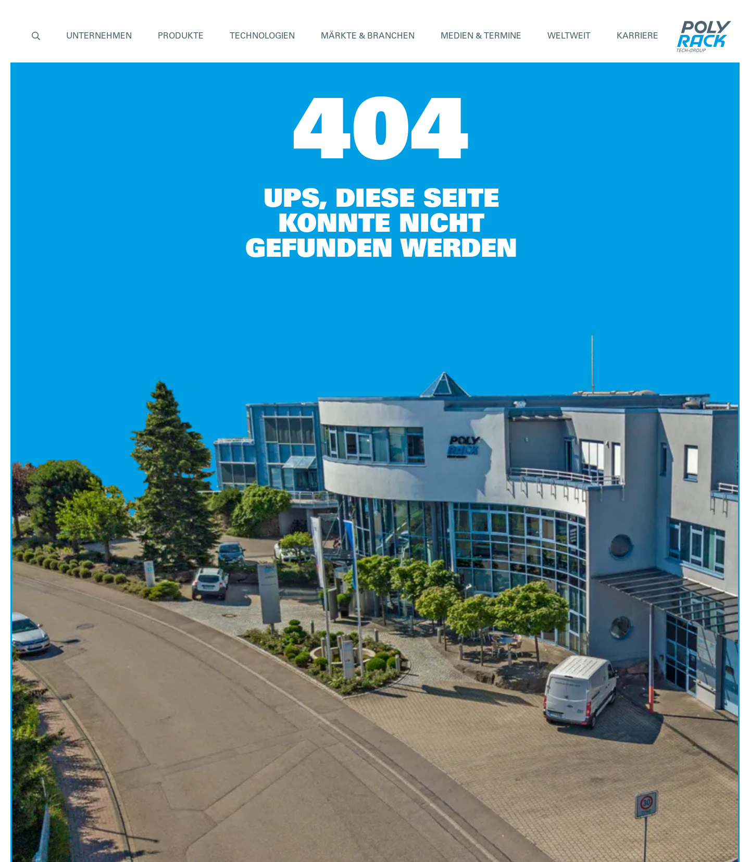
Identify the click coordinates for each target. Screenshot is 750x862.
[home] (701, 36)
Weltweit (569, 36)
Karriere (637, 36)
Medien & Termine (481, 36)
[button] (36, 36)
